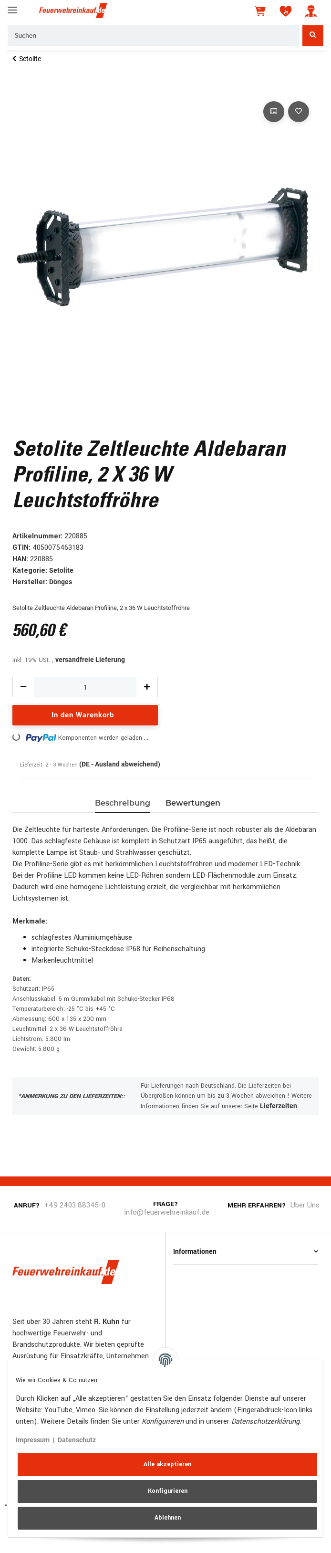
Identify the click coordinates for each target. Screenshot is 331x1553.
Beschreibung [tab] (122, 803)
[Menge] (85, 687)
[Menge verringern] (23, 687)
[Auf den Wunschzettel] (298, 111)
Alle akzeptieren (167, 1464)
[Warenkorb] (260, 11)
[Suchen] (154, 35)
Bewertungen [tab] (193, 803)
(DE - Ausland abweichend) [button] (119, 764)
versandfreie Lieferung (90, 659)
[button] (311, 11)
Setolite (61, 570)
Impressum (33, 1440)
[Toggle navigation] (12, 6)
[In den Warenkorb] (20, 88)
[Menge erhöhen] (146, 687)
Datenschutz (77, 1440)
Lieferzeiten (278, 1106)
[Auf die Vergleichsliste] (273, 111)
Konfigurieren (167, 1491)
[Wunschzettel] (285, 11)
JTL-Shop (180, 1540)
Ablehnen (168, 1517)
